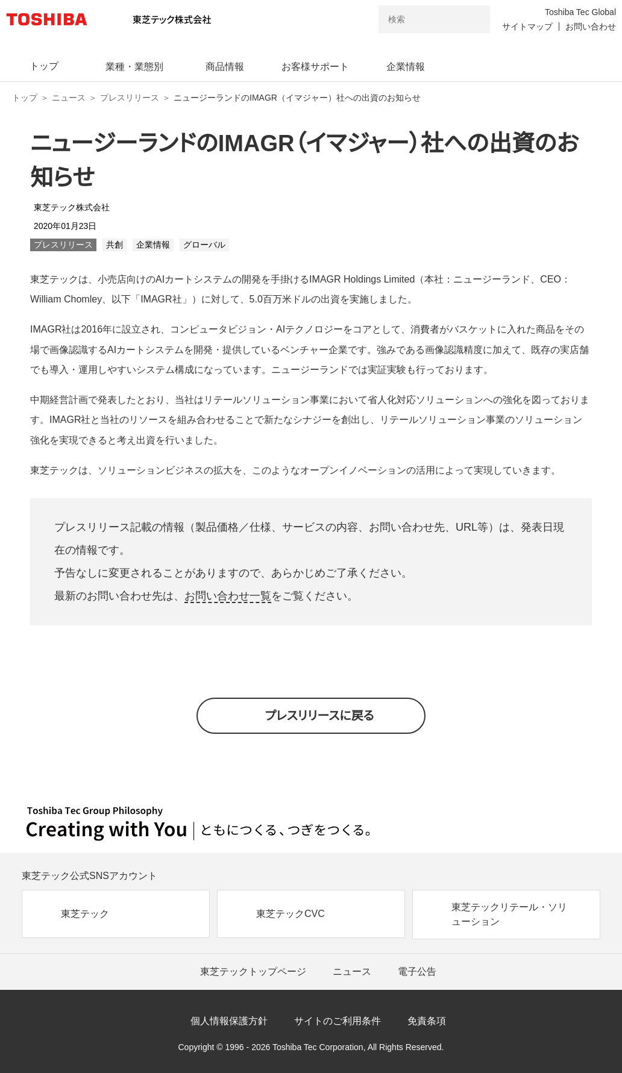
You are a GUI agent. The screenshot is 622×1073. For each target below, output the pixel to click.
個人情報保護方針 (229, 1021)
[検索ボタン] (473, 19)
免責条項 (426, 1021)
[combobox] (417, 19)
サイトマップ (527, 26)
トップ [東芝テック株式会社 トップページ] (24, 97)
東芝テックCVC (290, 914)
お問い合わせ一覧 (227, 596)
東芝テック (85, 914)
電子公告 (417, 971)
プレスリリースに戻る (319, 715)
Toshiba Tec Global (580, 12)
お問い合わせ (590, 26)
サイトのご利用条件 (337, 1021)
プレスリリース (129, 97)
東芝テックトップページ (253, 971)
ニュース (69, 97)
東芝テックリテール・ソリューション (509, 914)
